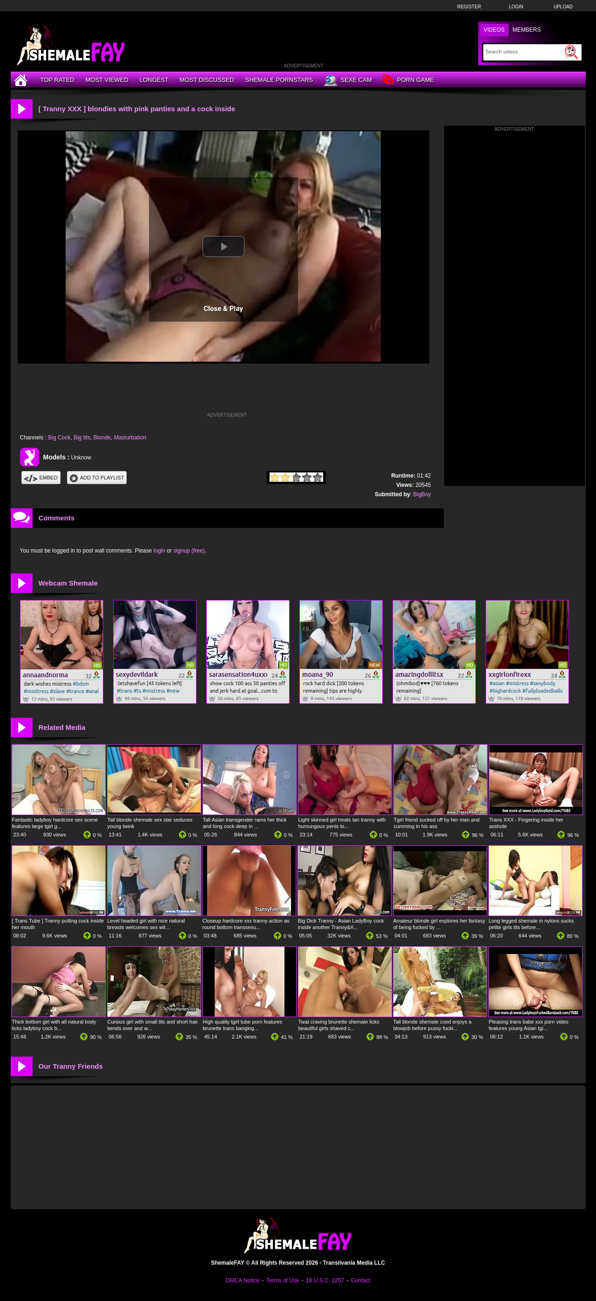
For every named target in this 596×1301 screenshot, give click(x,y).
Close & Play (223, 308)
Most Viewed (106, 79)
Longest (154, 79)
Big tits (82, 437)
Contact (360, 1280)
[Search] (524, 52)
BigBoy (422, 494)
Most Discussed (207, 79)
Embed (41, 477)
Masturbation (130, 437)
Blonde (102, 437)
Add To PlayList (97, 477)
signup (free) (188, 550)
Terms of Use (282, 1280)
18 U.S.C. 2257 (325, 1280)
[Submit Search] (571, 52)
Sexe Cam (348, 80)
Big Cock (59, 437)
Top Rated (57, 79)
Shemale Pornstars (279, 79)
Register (469, 6)
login (159, 550)
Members (527, 30)
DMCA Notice (242, 1280)
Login (516, 6)
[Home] (22, 80)
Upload (563, 6)
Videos (494, 30)
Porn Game (408, 80)
